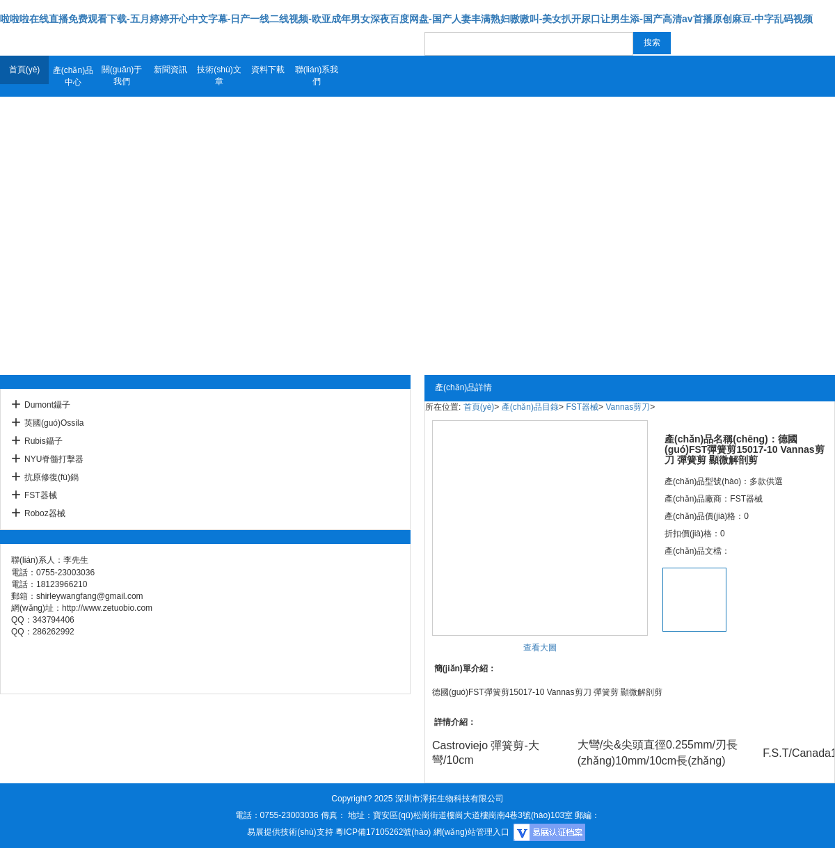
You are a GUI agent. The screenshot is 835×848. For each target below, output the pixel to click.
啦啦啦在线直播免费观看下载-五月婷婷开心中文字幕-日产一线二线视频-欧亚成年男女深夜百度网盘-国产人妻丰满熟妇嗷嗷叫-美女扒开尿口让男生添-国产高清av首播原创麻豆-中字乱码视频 (406, 18)
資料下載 (268, 69)
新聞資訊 (170, 69)
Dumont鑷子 (47, 405)
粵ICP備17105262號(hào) (383, 832)
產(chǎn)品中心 (73, 76)
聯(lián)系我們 (317, 75)
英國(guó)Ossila (54, 423)
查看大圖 (540, 648)
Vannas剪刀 (627, 407)
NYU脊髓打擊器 (54, 459)
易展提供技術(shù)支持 (290, 832)
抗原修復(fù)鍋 (51, 477)
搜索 (652, 42)
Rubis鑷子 (43, 441)
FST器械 (40, 495)
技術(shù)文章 (219, 75)
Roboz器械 (44, 513)
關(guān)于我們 (122, 75)
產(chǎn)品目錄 (530, 407)
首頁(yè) (24, 69)
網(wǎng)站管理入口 (471, 832)
